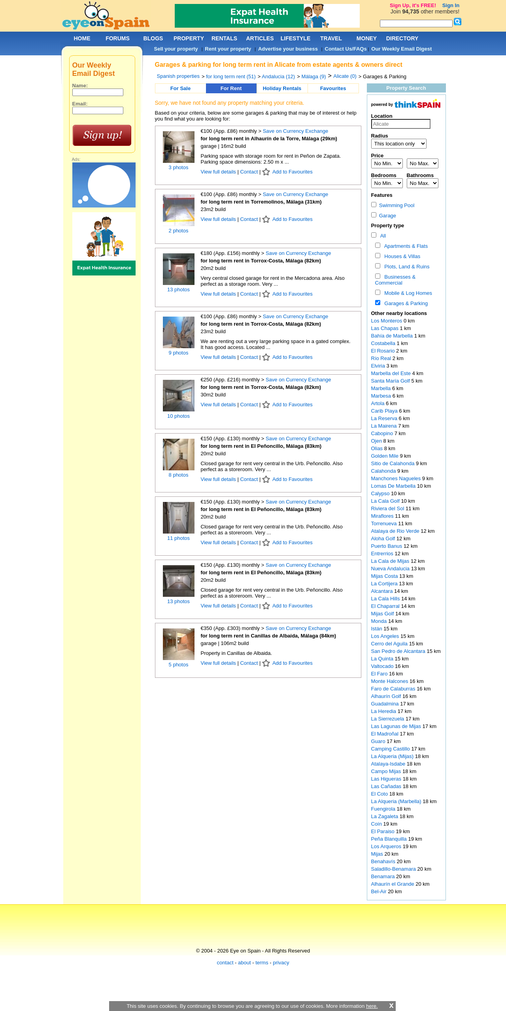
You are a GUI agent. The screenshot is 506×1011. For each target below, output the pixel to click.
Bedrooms (383, 175)
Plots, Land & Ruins (405, 267)
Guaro (379, 741)
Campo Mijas (386, 771)
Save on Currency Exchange (295, 131)
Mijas (378, 854)
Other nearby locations (399, 313)
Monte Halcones (390, 681)
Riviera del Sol (388, 508)
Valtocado (383, 666)
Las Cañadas (387, 786)
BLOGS (153, 38)
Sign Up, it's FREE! (413, 5)
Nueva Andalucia (391, 569)
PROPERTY (189, 38)
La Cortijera (385, 584)
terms (261, 963)
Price (377, 155)
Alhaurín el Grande (393, 884)
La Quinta (383, 659)
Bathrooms (420, 175)
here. (372, 1006)
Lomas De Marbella (394, 486)
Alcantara (383, 591)
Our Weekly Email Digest (401, 49)
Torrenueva (384, 523)
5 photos (179, 665)
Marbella (381, 388)
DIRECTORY (402, 38)
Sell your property (176, 49)
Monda (379, 621)
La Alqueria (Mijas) (393, 756)
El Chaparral (386, 606)
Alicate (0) (345, 76)
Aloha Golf (383, 538)
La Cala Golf (386, 501)
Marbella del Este (391, 373)
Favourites (333, 88)
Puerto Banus (387, 546)
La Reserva (385, 418)
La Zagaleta (385, 816)
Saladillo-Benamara (394, 869)
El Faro (380, 674)
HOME (82, 38)
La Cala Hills (386, 599)
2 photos (179, 231)
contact (225, 963)
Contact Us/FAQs (346, 49)
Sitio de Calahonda (393, 463)
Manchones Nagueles (396, 478)
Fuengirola (384, 809)
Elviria (379, 366)
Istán (377, 629)
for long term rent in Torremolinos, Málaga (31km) (261, 202)
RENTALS (224, 38)
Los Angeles (385, 636)
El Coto (380, 794)
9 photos (179, 353)
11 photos (178, 538)
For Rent (231, 88)
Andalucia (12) (278, 76)
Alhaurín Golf (387, 696)
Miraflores (383, 516)
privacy (281, 963)
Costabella (384, 343)
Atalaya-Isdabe (389, 764)
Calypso (381, 493)
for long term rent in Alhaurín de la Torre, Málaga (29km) (269, 138)
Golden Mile (385, 456)
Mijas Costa (385, 576)
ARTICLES (260, 38)
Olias (377, 448)
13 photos (178, 289)
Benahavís (384, 861)
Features (382, 195)
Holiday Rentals (282, 88)
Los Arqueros (387, 846)
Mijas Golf (383, 614)
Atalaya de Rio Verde (396, 531)
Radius (379, 136)
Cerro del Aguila (390, 644)
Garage (383, 216)
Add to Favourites (292, 172)
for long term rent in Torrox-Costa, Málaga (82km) (261, 261)
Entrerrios (383, 553)
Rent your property (228, 49)
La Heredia (384, 711)
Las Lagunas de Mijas (397, 726)
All (382, 236)
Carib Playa (385, 411)
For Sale (180, 88)
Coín (377, 824)
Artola (378, 403)
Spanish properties (178, 76)
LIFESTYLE (295, 38)
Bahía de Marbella (392, 336)
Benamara (383, 876)
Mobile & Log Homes (406, 293)
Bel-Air (379, 891)
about (244, 963)
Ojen (377, 441)
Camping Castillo (391, 749)
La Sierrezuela (388, 719)
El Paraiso (383, 831)
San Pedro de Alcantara (399, 651)
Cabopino (383, 433)
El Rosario (383, 351)
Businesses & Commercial (395, 280)
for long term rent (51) (231, 76)
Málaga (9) (313, 76)
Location (382, 116)
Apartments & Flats (404, 246)
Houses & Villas (400, 256)
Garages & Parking (404, 303)
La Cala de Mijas (391, 561)
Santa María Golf (391, 381)
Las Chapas (385, 328)
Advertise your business (288, 49)
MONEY (367, 38)
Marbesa (382, 396)
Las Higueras (387, 779)
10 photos (178, 416)
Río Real (382, 358)
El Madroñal (385, 734)
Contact (249, 172)
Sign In (450, 5)
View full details (219, 172)
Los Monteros (387, 321)
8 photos (179, 475)
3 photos (179, 167)
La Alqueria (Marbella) (397, 801)
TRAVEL (331, 38)
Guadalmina (385, 704)
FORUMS (118, 38)
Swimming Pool (393, 205)
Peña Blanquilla (389, 839)
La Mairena (384, 426)
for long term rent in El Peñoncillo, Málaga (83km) (261, 446)
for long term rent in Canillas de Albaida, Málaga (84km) (268, 636)
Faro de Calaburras (394, 689)
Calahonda (384, 471)
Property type (387, 225)
